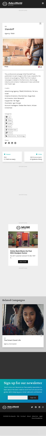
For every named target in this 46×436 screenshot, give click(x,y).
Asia (8, 126)
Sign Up (33, 397)
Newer (7, 154)
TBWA (12, 33)
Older (39, 154)
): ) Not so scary (9, 159)
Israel (9, 123)
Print (9, 133)
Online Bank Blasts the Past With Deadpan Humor (21, 252)
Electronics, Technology (15, 136)
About (29, 416)
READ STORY (23, 262)
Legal (40, 416)
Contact (23, 416)
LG (6, 26)
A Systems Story (36, 159)
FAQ (18, 416)
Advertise (35, 416)
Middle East (11, 130)
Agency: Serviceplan (10, 344)
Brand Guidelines (37, 418)
